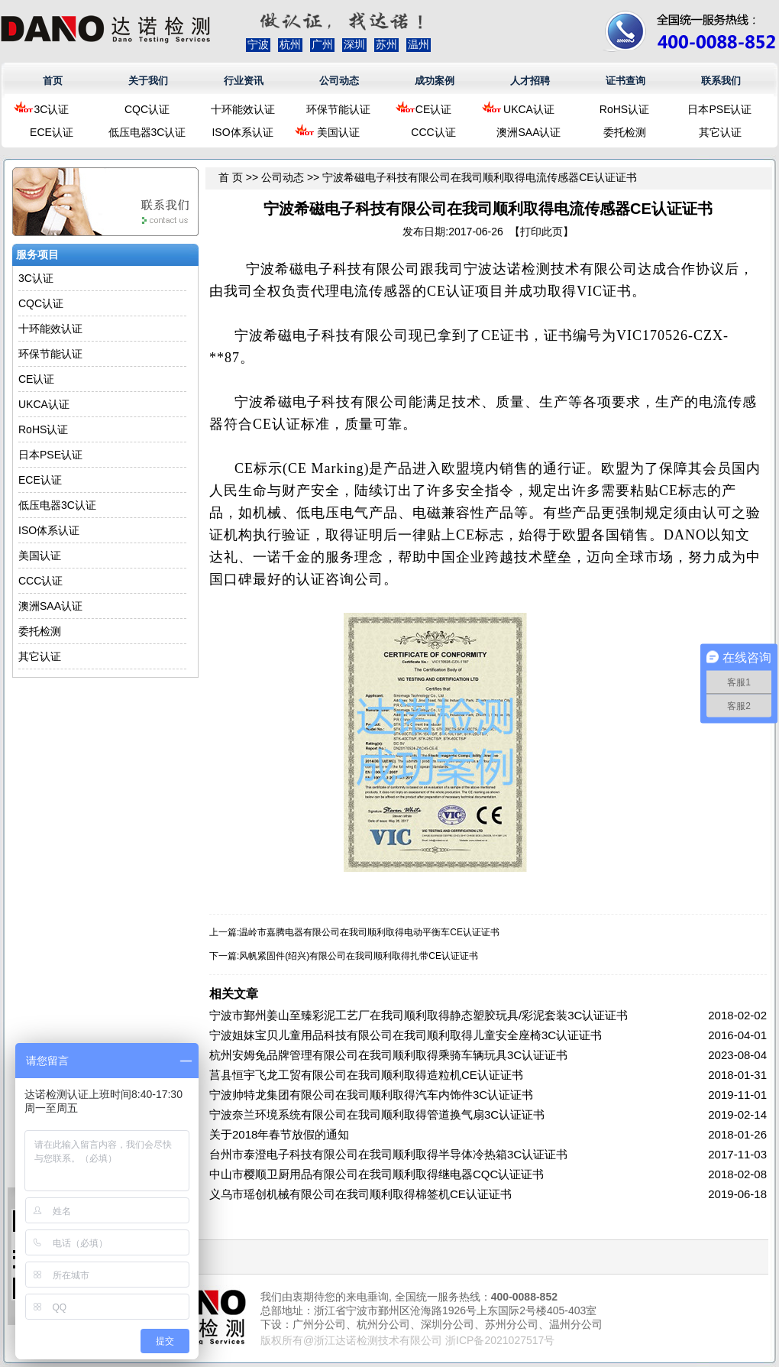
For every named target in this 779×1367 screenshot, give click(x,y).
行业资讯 (243, 80)
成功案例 (434, 80)
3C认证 (51, 109)
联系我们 (721, 80)
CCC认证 (433, 132)
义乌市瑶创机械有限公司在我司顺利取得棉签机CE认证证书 (360, 1193)
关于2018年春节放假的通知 (279, 1134)
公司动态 (339, 80)
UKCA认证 (528, 109)
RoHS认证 (624, 109)
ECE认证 (51, 132)
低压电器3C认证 (147, 132)
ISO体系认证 (242, 132)
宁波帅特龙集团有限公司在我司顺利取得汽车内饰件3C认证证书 (371, 1094)
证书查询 (625, 80)
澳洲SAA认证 (528, 132)
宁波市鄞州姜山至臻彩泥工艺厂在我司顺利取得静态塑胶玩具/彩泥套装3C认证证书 (418, 1015)
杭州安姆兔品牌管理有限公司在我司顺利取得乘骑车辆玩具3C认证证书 (388, 1054)
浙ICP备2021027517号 (499, 1340)
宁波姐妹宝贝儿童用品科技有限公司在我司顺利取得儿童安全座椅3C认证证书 (405, 1034)
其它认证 (720, 132)
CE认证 (433, 109)
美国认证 (338, 132)
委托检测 (624, 132)
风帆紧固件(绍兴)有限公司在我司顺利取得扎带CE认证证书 (358, 956)
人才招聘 (530, 80)
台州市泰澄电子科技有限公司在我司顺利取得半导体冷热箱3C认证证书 (388, 1154)
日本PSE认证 (719, 109)
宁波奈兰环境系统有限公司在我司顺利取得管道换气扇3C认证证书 (377, 1114)
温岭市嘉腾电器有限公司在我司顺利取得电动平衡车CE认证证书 (369, 932)
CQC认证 (147, 109)
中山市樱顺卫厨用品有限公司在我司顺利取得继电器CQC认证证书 (376, 1174)
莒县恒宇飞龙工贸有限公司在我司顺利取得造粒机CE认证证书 (366, 1074)
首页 (53, 80)
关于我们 (148, 80)
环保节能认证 (338, 109)
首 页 (230, 177)
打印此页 (541, 231)
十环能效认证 (243, 109)
